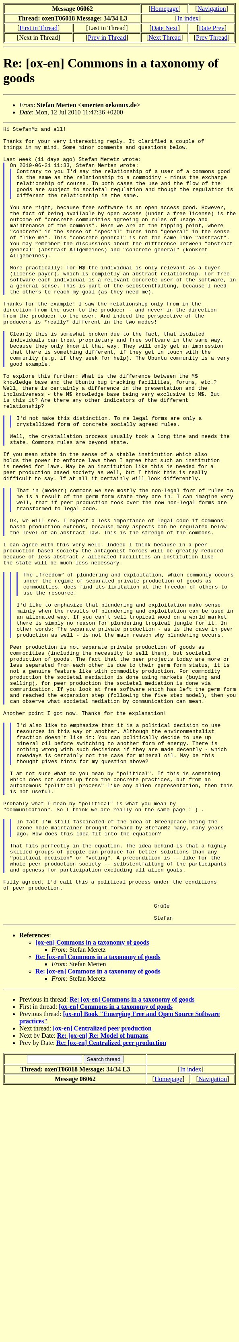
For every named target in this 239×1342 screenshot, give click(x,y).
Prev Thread (211, 37)
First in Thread (38, 27)
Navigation (212, 8)
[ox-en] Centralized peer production (102, 1187)
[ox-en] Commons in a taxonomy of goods (92, 1101)
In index (188, 18)
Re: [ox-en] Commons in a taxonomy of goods (98, 1115)
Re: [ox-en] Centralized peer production (111, 1201)
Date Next (164, 27)
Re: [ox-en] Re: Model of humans (102, 1194)
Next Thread (164, 37)
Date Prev (212, 27)
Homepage (164, 8)
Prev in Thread (107, 37)
